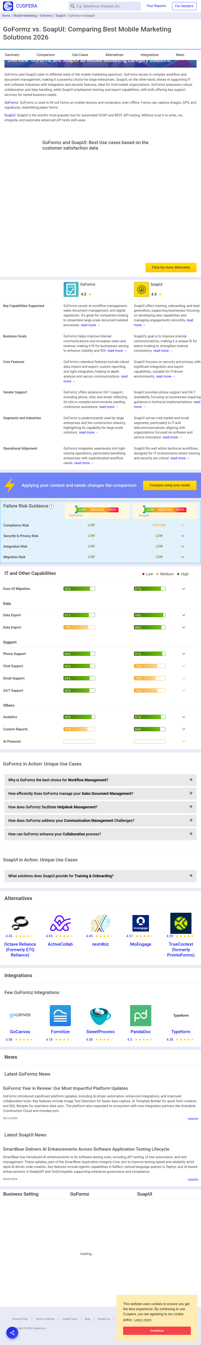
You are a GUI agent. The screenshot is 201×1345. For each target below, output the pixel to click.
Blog (87, 1319)
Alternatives (114, 55)
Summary (12, 55)
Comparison (46, 55)
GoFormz (46, 15)
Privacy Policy (20, 1319)
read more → (90, 325)
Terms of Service (45, 1319)
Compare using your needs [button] (170, 485)
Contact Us (104, 1319)
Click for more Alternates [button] (171, 267)
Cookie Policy (69, 1319)
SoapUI (60, 15)
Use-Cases (80, 55)
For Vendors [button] (184, 6)
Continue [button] (157, 1330)
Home (6, 15)
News (180, 55)
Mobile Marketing (25, 15)
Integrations (150, 55)
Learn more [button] (142, 1320)
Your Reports (156, 6)
